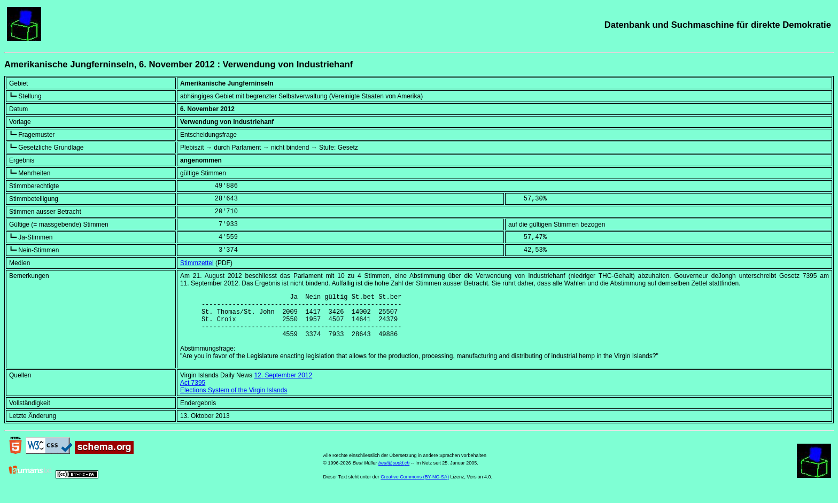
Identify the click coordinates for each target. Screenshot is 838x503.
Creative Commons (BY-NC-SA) (415, 486)
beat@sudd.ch (393, 472)
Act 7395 (192, 392)
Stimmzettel (197, 263)
